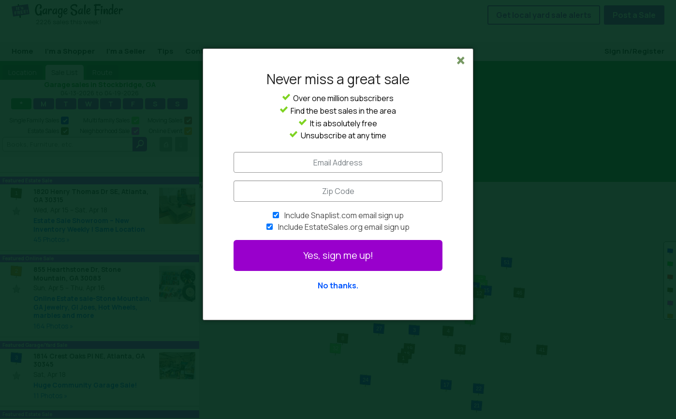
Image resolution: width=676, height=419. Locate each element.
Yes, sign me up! (338, 255)
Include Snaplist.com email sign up (344, 215)
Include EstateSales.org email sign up (344, 227)
